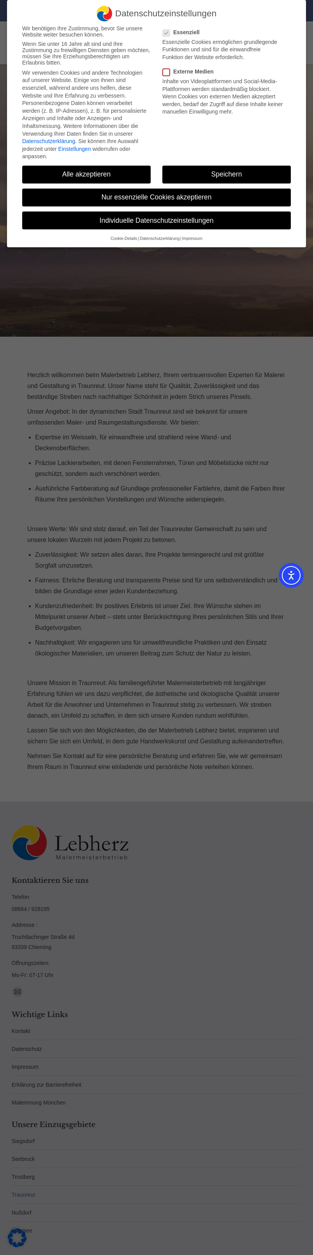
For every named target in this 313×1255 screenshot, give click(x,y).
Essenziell (183, 32)
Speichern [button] (226, 174)
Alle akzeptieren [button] (86, 174)
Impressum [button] (192, 238)
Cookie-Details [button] (124, 238)
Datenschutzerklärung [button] (159, 238)
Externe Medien (190, 71)
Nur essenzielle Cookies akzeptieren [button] (156, 197)
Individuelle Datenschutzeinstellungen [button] (157, 220)
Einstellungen (74, 149)
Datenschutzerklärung (48, 141)
